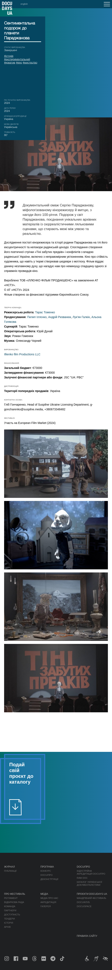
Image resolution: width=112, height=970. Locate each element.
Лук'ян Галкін (81, 317)
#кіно (19, 62)
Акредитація (48, 902)
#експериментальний (17, 59)
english (24, 4)
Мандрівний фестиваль (91, 898)
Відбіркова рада (14, 902)
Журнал (9, 866)
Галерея (45, 906)
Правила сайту (87, 936)
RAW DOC (82, 878)
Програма (47, 866)
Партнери (10, 910)
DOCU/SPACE (84, 906)
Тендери (9, 918)
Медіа (44, 894)
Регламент (11, 898)
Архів (7, 927)
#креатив (9, 62)
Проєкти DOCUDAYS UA (92, 894)
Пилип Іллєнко (37, 317)
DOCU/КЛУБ (83, 902)
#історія (8, 55)
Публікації (10, 871)
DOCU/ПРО (46, 875)
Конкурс (45, 871)
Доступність (12, 914)
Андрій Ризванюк (59, 317)
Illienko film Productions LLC (22, 354)
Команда (9, 906)
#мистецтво (30, 62)
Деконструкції (49, 879)
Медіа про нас (49, 898)
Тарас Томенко (45, 312)
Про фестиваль (14, 894)
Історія (8, 923)
